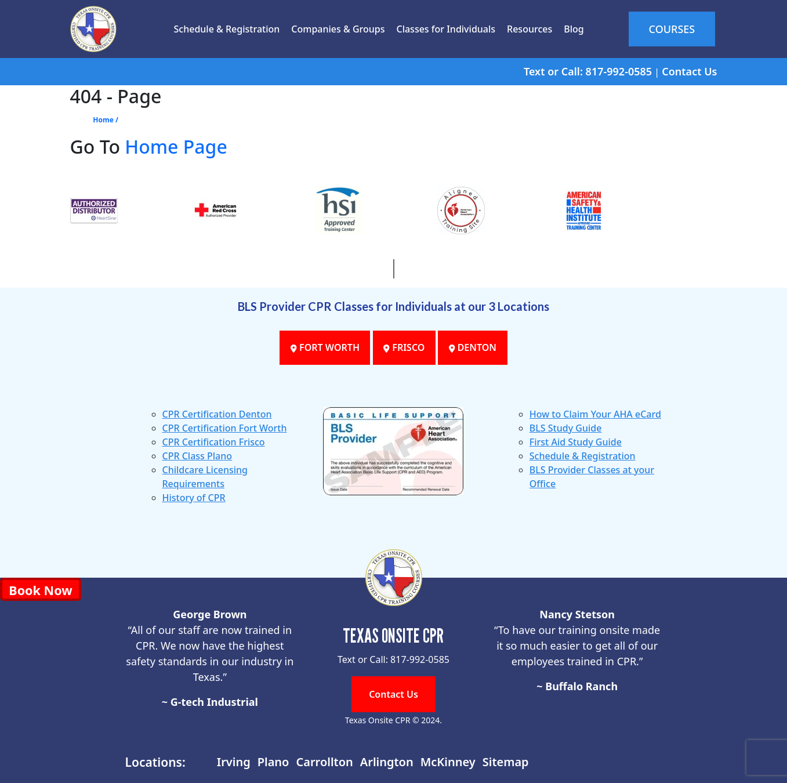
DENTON (475, 348)
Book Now (40, 590)
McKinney (448, 762)
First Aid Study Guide (575, 442)
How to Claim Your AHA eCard (595, 414)
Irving (234, 762)
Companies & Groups (336, 29)
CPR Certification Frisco (213, 442)
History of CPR (194, 497)
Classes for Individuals (444, 29)
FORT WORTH (323, 348)
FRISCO (404, 348)
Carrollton (324, 762)
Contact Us (689, 71)
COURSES (671, 29)
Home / (105, 120)
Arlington (387, 762)
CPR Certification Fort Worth (224, 428)
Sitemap (506, 762)
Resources (527, 29)
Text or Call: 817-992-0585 (588, 71)
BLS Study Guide (565, 428)
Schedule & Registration (225, 29)
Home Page (176, 146)
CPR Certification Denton (217, 414)
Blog (572, 29)
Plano (273, 762)
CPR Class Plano (197, 455)
